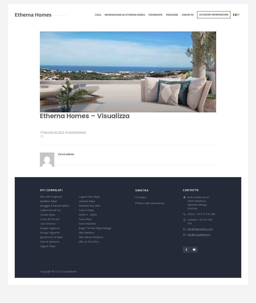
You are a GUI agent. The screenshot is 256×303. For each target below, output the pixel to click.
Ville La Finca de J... (89, 241)
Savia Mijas (85, 219)
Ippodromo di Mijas (51, 237)
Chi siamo (141, 197)
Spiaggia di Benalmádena (54, 205)
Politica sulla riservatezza (149, 203)
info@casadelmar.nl (198, 234)
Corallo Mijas (47, 214)
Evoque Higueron (50, 228)
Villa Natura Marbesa (91, 237)
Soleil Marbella (87, 223)
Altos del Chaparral (51, 196)
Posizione (172, 15)
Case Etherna (47, 223)
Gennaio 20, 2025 (54, 132)
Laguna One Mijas (89, 196)
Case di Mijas (86, 210)
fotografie (156, 15)
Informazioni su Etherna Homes (125, 15)
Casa (98, 15)
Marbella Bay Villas (89, 205)
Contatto (187, 15)
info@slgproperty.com (200, 229)
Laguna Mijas (48, 246)
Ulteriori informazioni (213, 15)
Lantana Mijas (87, 201)
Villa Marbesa (86, 232)
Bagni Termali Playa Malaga (95, 228)
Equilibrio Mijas (48, 201)
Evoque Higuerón (50, 232)
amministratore (77, 132)
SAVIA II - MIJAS (88, 214)
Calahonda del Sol (50, 210)
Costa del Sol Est (50, 219)
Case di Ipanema (49, 241)
